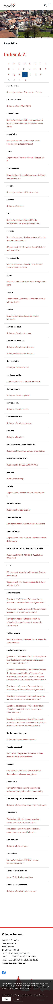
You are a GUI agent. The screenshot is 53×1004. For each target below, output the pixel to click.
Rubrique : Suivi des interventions (21, 891)
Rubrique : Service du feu (18, 367)
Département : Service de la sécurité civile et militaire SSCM (26, 249)
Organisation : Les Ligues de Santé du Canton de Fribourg (26, 539)
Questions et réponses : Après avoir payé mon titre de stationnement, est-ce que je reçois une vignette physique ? (26, 659)
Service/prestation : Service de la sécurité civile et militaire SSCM (25, 266)
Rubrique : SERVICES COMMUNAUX (22, 464)
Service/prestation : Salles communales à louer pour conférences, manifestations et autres (25, 123)
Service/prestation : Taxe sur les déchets (24, 92)
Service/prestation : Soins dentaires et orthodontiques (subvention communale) (25, 789)
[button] (12, 43)
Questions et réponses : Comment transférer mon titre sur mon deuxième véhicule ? (26, 698)
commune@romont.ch (19, 953)
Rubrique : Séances (15, 206)
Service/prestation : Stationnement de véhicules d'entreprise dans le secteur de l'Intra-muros (24, 622)
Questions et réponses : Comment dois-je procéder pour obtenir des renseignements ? (26, 601)
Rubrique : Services (15, 437)
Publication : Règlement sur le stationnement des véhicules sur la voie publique (26, 610)
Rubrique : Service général (18, 395)
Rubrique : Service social (17, 409)
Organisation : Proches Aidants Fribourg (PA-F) (26, 159)
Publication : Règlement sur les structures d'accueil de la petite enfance (25, 755)
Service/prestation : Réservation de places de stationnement (26, 641)
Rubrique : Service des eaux (19, 333)
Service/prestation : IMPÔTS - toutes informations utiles (22, 861)
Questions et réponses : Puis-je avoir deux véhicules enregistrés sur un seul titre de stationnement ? (25, 709)
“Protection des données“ (23, 988)
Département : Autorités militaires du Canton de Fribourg (26, 574)
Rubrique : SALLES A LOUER (19, 106)
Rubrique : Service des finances (20, 347)
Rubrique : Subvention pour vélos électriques (26, 805)
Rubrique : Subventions (17, 846)
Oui (6, 999)
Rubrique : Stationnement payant (21, 739)
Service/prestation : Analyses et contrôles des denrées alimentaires (26, 239)
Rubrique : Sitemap (15, 478)
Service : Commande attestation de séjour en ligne (26, 283)
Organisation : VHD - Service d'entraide (23, 381)
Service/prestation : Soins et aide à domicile (26, 523)
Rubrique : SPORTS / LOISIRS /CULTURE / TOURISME (25, 556)
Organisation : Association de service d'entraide (23, 317)
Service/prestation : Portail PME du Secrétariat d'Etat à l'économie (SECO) (23, 222)
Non (18, 999)
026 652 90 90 (12, 950)
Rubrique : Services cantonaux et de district (25, 451)
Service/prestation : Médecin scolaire (23, 192)
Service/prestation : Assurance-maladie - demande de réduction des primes (24, 772)
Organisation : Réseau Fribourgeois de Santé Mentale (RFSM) (26, 176)
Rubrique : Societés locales (18, 510)
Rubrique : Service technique (19, 423)
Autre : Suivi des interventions (20, 877)
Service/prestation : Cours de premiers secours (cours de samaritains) (23, 142)
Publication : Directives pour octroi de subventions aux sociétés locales (23, 820)
